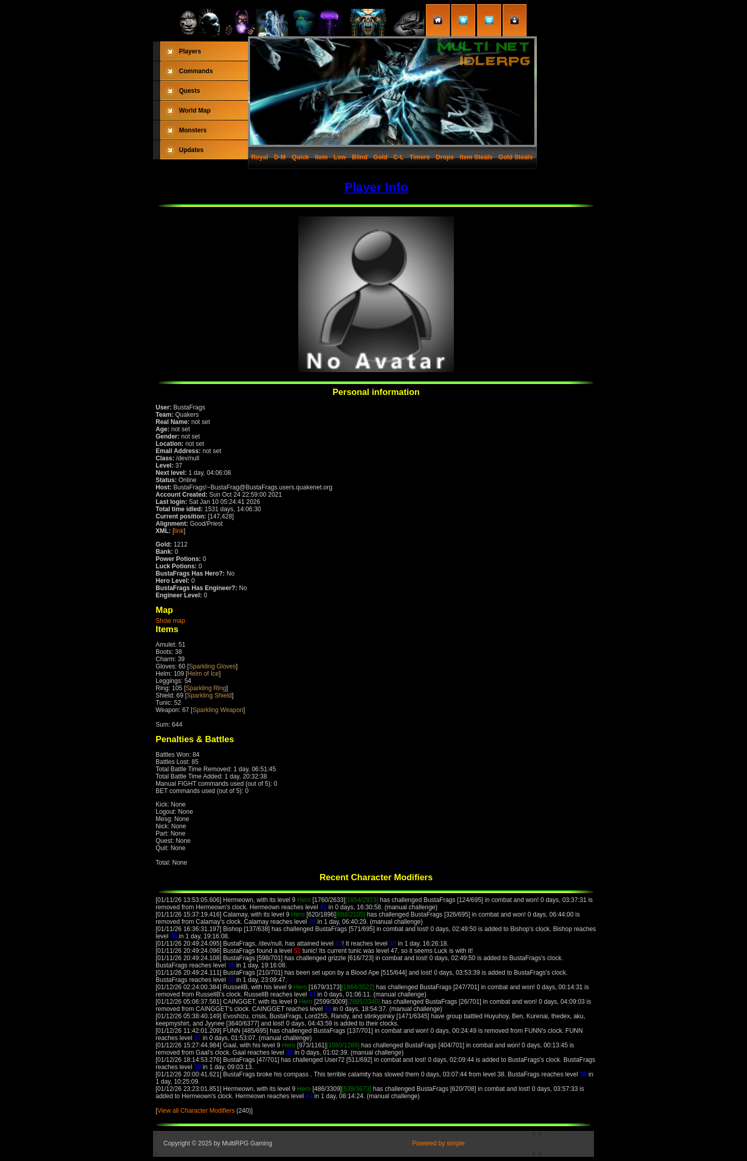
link (179, 531)
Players (190, 51)
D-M (280, 157)
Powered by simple (438, 1143)
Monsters (192, 130)
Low (340, 157)
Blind (359, 157)
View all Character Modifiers (195, 1110)
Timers (420, 157)
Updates (191, 150)
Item (321, 157)
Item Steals (476, 157)
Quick (300, 157)
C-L (398, 157)
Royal (259, 157)
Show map (170, 620)
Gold (381, 157)
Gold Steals (516, 157)
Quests (189, 90)
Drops (445, 157)
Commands (196, 71)
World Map (195, 110)
